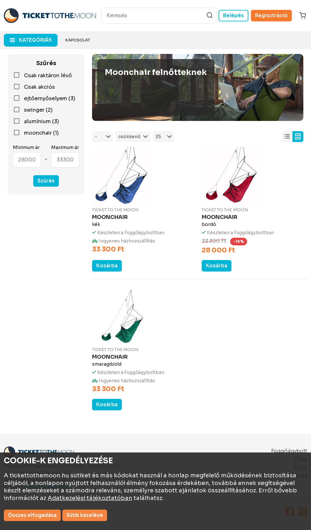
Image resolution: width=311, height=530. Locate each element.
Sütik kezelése (84, 515)
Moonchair (110, 217)
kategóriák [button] (35, 40)
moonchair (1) (36, 133)
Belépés (233, 15)
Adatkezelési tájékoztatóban (90, 498)
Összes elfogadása (32, 515)
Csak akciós (34, 87)
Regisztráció (271, 15)
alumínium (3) (36, 121)
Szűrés (46, 181)
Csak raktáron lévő (42, 75)
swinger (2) (33, 110)
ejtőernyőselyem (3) (44, 98)
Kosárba (107, 266)
